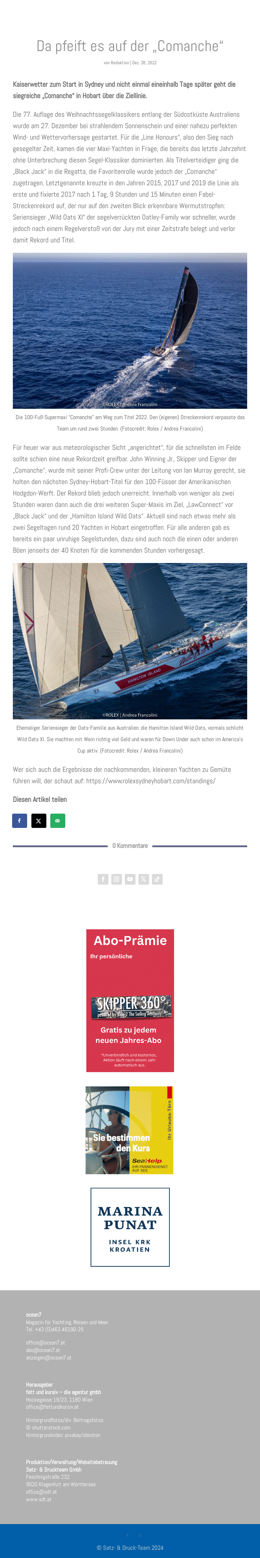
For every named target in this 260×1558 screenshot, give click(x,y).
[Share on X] (39, 821)
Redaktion (120, 63)
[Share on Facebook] (20, 821)
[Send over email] (58, 821)
